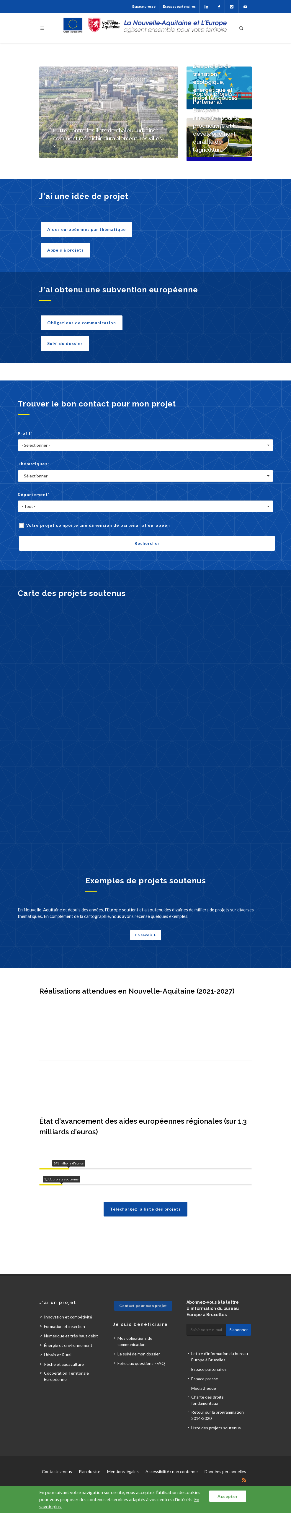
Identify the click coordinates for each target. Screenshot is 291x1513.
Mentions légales (123, 1471)
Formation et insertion (64, 1326)
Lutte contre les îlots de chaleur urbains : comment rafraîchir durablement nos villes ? (107, 138)
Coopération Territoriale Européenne (66, 1376)
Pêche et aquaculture (64, 1364)
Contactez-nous (57, 1471)
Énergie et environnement (68, 1345)
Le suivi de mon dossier (138, 1353)
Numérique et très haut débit (71, 1335)
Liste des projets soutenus (216, 1427)
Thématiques (33, 464)
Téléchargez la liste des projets (145, 1208)
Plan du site (89, 1471)
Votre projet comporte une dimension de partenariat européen (98, 525)
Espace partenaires (209, 1369)
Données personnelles (225, 1471)
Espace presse (144, 6)
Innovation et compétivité (68, 1316)
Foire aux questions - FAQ (141, 1363)
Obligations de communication (81, 322)
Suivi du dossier (65, 343)
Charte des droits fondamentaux (207, 1400)
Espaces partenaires (179, 6)
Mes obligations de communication (134, 1341)
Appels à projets (65, 249)
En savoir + (145, 935)
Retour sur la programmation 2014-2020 (217, 1415)
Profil (25, 433)
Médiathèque (203, 1388)
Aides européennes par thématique (86, 229)
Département (34, 495)
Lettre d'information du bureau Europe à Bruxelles (219, 1356)
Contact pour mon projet (143, 1305)
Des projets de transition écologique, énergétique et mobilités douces (215, 82)
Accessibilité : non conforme (172, 1471)
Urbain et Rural (57, 1354)
